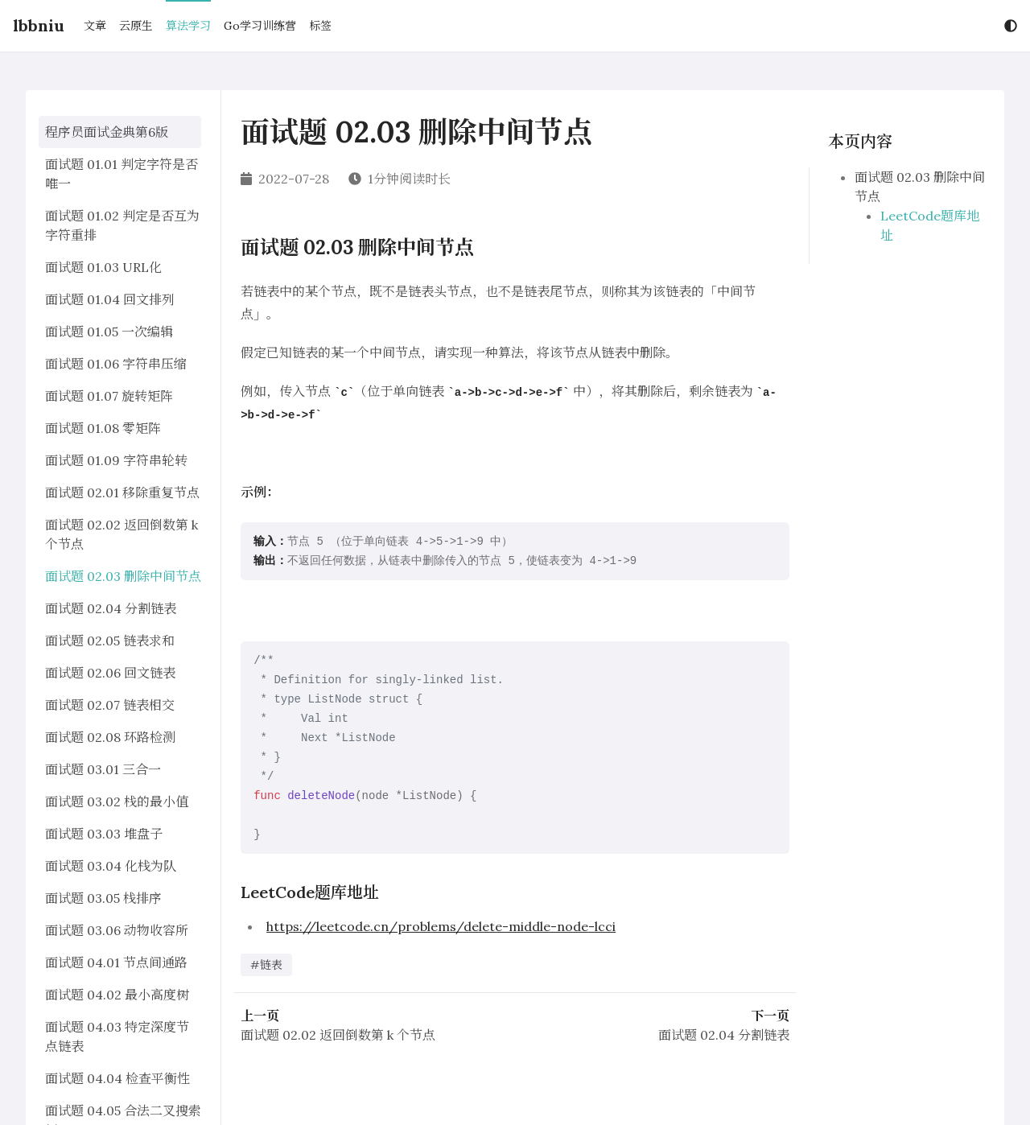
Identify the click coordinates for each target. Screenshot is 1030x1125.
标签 (320, 26)
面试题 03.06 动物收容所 (116, 930)
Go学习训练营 (260, 26)
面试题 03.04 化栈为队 (110, 866)
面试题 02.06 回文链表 (110, 673)
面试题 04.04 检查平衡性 (117, 1078)
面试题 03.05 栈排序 (103, 898)
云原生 (136, 26)
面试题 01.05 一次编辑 (109, 331)
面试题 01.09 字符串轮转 (116, 460)
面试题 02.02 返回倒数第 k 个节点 (338, 1035)
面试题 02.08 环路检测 (110, 737)
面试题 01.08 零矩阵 (103, 428)
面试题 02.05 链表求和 (110, 641)
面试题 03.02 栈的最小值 (116, 801)
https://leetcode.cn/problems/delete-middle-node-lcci (441, 926)
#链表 (266, 965)
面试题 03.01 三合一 (103, 769)
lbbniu (38, 25)
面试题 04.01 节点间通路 (116, 962)
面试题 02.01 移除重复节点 (122, 492)
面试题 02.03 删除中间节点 (123, 576)
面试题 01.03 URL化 (103, 267)
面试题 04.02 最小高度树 (117, 995)
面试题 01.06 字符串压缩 (116, 364)
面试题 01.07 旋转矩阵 (109, 396)
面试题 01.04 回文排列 (110, 299)
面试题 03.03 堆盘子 (104, 834)
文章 (95, 26)
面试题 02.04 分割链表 (110, 608)
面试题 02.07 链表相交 (110, 705)
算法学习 (188, 26)
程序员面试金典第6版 (106, 132)
